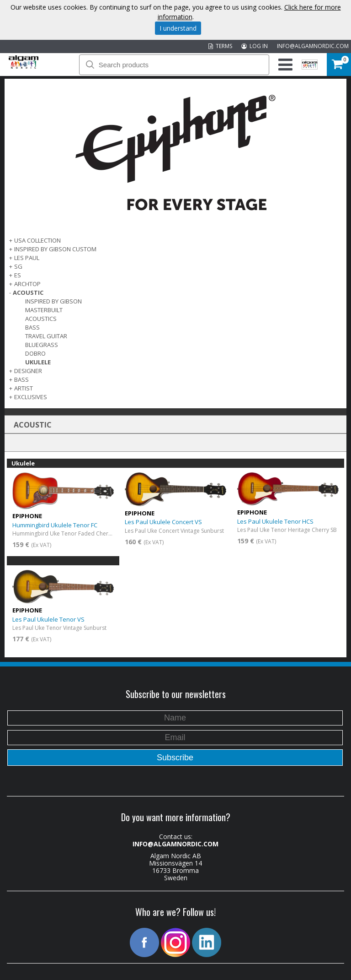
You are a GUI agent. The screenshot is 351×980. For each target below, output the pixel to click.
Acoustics (41, 318)
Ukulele (38, 362)
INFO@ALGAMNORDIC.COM (313, 46)
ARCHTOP (27, 284)
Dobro (35, 353)
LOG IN (254, 46)
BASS (21, 379)
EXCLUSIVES (30, 397)
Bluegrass (41, 345)
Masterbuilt (44, 310)
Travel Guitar (46, 336)
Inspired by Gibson (53, 301)
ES (17, 275)
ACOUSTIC (28, 292)
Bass (32, 327)
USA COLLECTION (37, 240)
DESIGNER (28, 371)
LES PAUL (26, 258)
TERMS (220, 46)
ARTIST (23, 388)
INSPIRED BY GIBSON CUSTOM (55, 249)
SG (18, 266)
